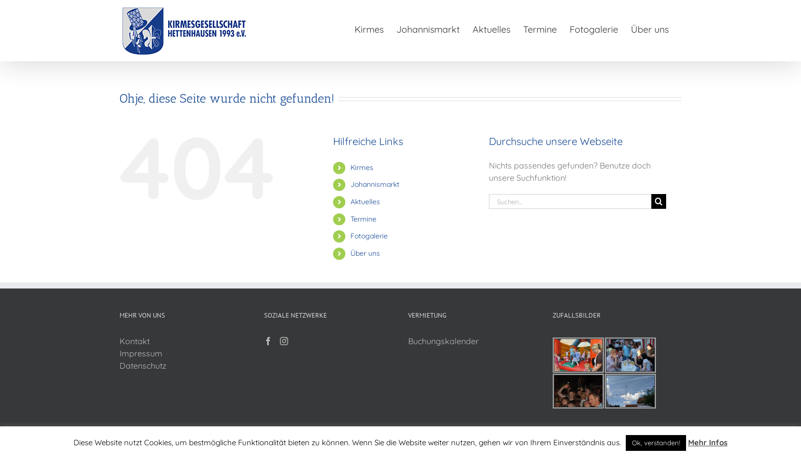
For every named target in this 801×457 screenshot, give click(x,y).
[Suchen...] (570, 201)
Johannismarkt (374, 184)
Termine (363, 219)
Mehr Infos (707, 442)
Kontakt (135, 341)
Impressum (141, 353)
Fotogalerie (369, 235)
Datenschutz (143, 365)
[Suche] (658, 201)
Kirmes (361, 167)
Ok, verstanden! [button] (656, 443)
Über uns (365, 253)
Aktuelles (365, 201)
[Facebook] (268, 341)
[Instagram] (284, 341)
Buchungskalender (443, 341)
